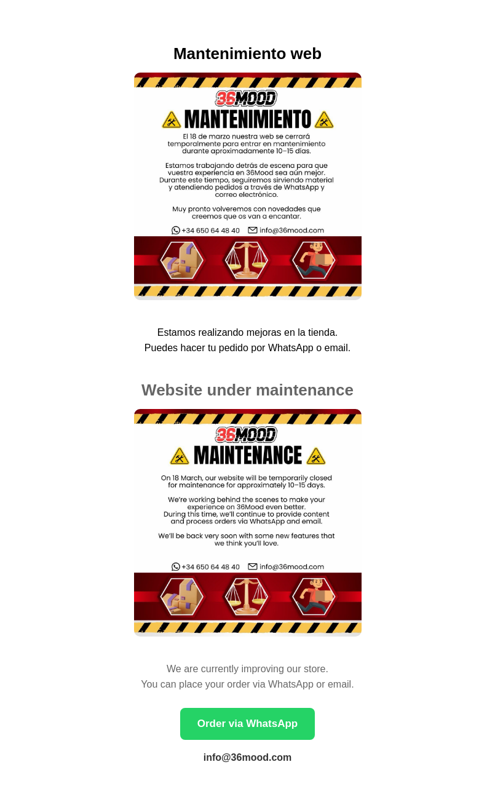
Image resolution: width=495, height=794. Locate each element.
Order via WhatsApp (247, 723)
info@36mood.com (248, 757)
